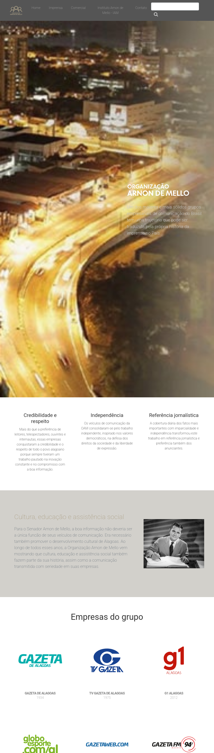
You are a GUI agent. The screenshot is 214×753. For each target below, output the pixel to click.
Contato (141, 8)
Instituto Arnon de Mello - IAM (110, 10)
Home (36, 8)
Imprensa (56, 8)
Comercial (78, 8)
